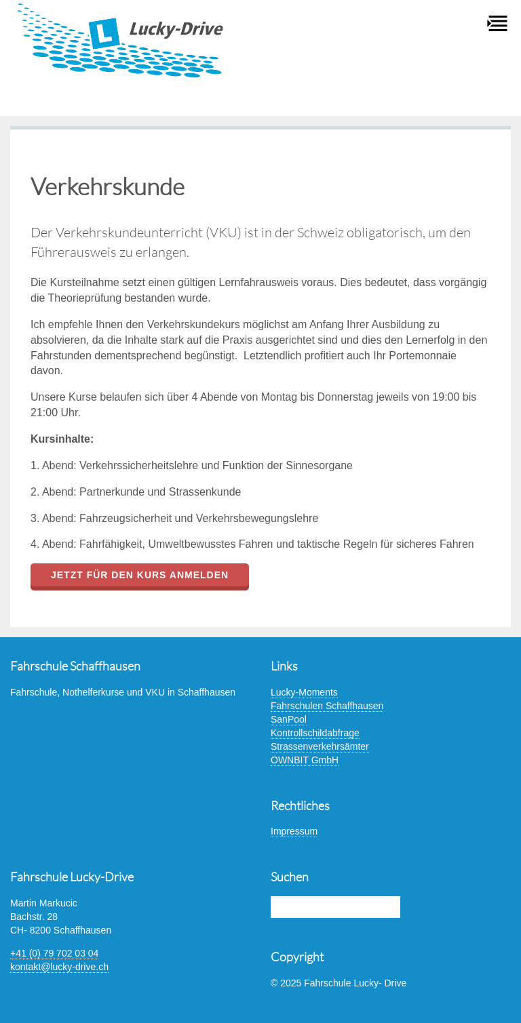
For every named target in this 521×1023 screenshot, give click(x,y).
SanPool (289, 719)
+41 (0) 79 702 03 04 (54, 953)
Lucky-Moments (304, 692)
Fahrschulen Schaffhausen (327, 705)
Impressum (294, 831)
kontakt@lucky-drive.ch (59, 966)
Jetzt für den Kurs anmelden (140, 574)
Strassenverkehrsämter (320, 746)
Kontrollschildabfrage (315, 732)
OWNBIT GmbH (305, 760)
